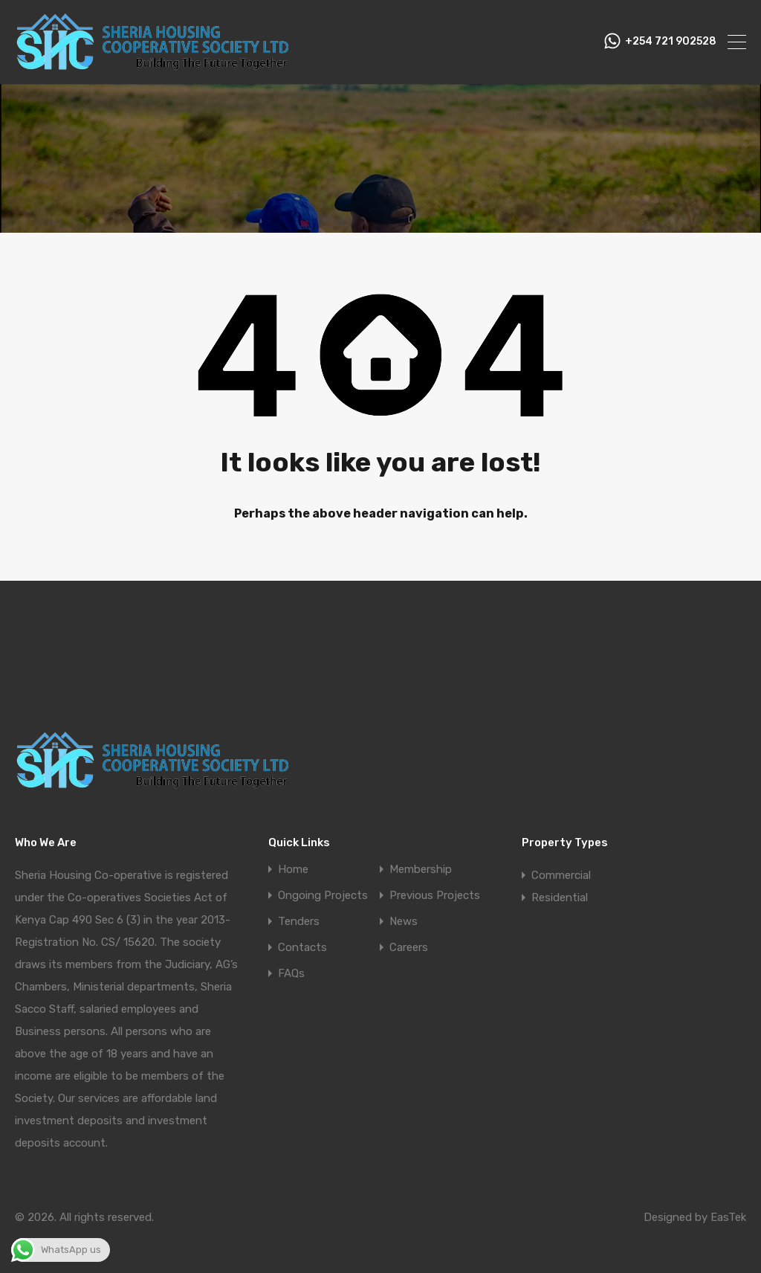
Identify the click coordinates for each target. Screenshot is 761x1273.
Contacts (302, 947)
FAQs (291, 973)
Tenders (299, 921)
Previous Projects (434, 895)
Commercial (561, 875)
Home (293, 869)
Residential (559, 897)
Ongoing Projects (323, 895)
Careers (408, 947)
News (403, 921)
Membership (420, 869)
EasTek (728, 1217)
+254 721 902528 (670, 42)
